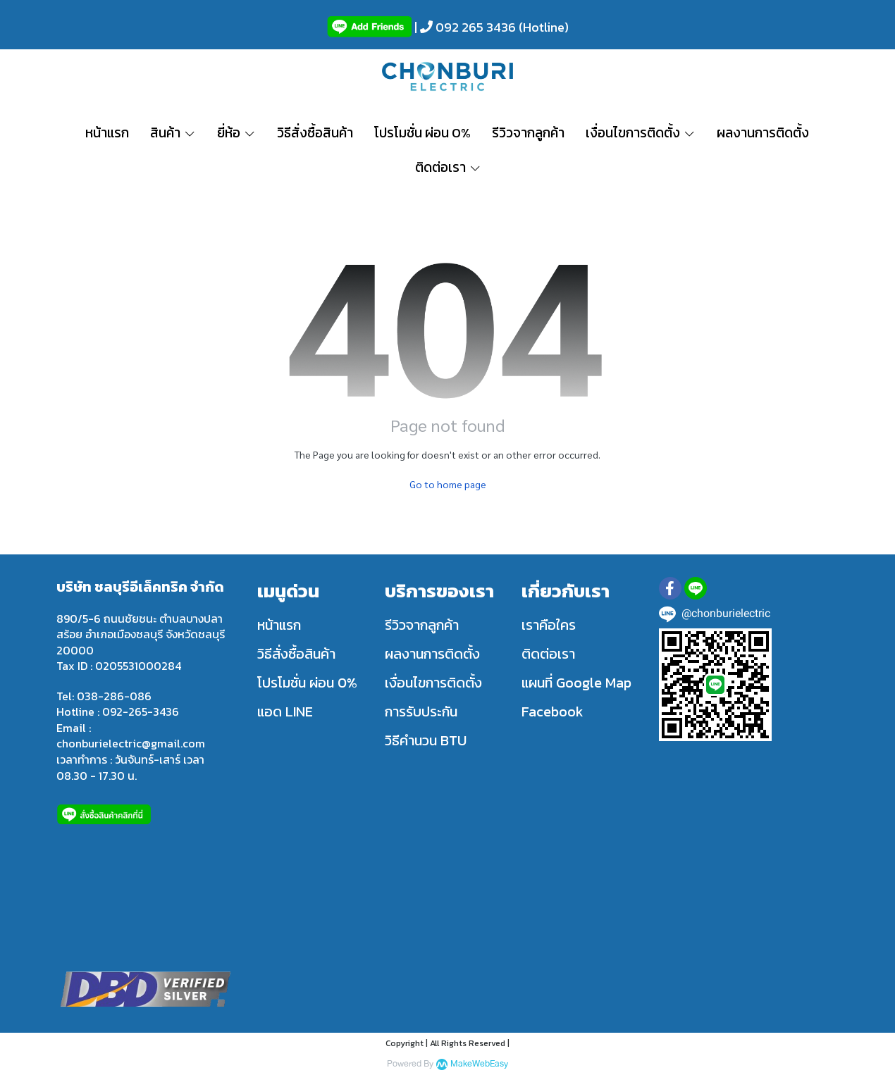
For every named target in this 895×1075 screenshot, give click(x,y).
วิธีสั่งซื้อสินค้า (296, 653)
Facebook (552, 711)
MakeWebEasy (479, 1064)
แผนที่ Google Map (576, 682)
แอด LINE (285, 711)
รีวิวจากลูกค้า (422, 624)
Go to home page (447, 484)
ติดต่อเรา (548, 653)
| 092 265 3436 (464, 27)
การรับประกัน (421, 711)
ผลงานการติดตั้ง (432, 653)
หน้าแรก (279, 624)
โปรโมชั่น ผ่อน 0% (307, 682)
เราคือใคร (548, 624)
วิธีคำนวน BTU (426, 740)
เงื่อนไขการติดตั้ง (433, 682)
